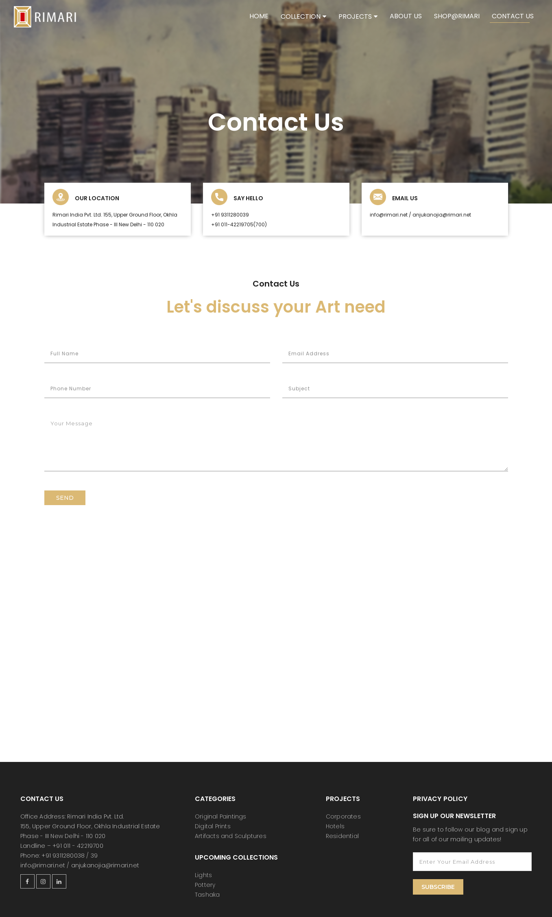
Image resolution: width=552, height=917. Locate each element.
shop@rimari (457, 16)
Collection (301, 16)
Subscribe (438, 887)
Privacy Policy (440, 798)
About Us (406, 16)
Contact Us (513, 16)
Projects (355, 16)
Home (258, 16)
